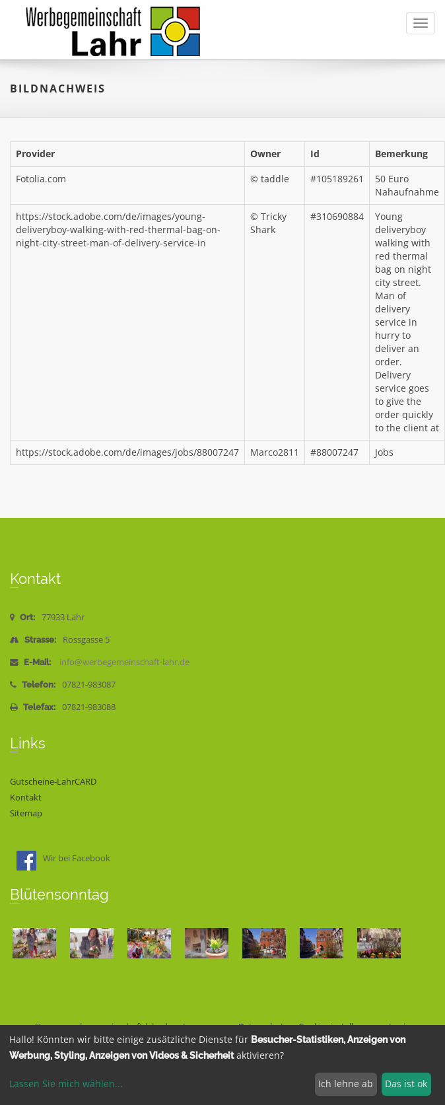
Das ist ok (406, 1083)
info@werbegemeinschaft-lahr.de (124, 662)
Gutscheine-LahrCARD (53, 781)
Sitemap (26, 813)
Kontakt (26, 797)
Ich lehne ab (345, 1083)
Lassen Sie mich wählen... (66, 1083)
